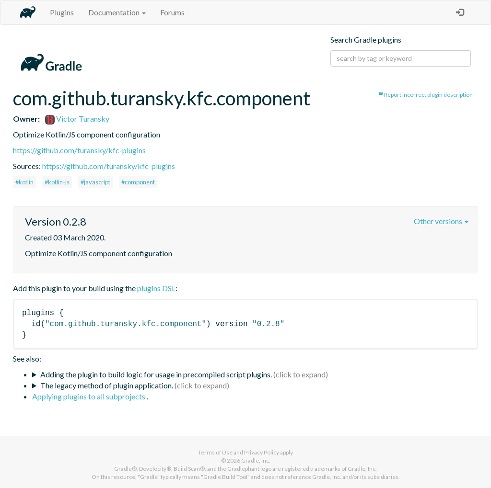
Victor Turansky (77, 118)
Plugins (62, 12)
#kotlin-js (57, 182)
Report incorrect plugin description (425, 94)
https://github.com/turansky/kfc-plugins (79, 150)
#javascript (95, 182)
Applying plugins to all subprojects (89, 396)
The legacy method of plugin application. (106, 385)
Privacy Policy (261, 452)
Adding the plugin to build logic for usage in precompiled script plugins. (156, 374)
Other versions (441, 221)
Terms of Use (215, 452)
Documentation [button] (117, 12)
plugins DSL (156, 288)
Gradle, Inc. (255, 460)
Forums (172, 12)
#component (138, 182)
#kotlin (24, 182)
